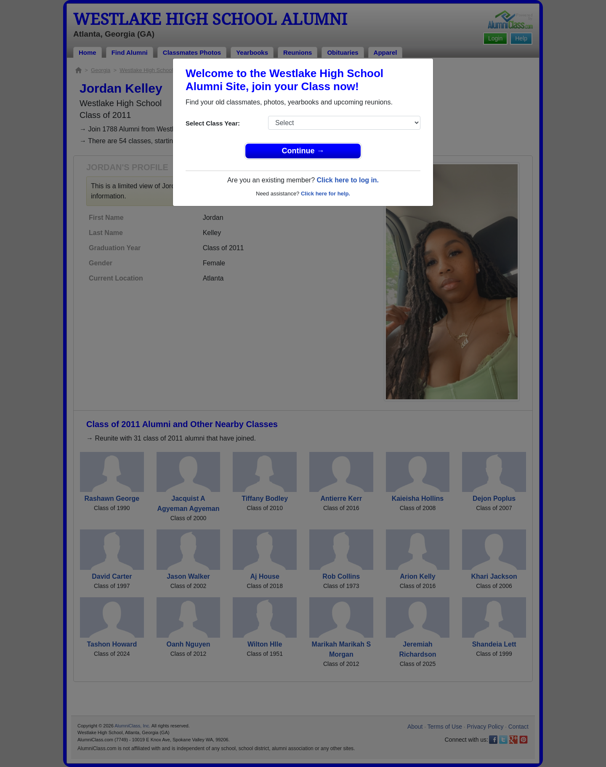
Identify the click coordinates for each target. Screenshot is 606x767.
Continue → (303, 151)
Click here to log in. (347, 180)
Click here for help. (325, 193)
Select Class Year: (213, 123)
